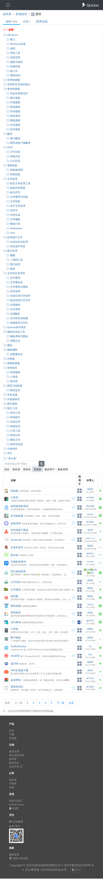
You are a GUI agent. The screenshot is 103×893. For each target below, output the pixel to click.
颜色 (7, 345)
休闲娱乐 (10, 367)
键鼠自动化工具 (14, 331)
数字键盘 (16, 637)
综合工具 (13, 412)
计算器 (14, 497)
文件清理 (13, 309)
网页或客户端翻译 (18, 142)
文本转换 (13, 201)
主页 (11, 730)
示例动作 (10, 448)
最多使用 (63, 469)
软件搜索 (13, 129)
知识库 (13, 758)
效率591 (90, 553)
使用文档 (14, 751)
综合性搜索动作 (17, 93)
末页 (71, 702)
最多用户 (49, 469)
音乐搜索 (13, 124)
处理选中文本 (12, 237)
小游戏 (12, 376)
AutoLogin (16, 539)
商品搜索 (13, 106)
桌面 (10, 48)
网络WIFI (13, 75)
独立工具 (10, 408)
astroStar (90, 497)
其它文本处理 (15, 205)
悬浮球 (14, 663)
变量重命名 (14, 354)
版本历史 (14, 762)
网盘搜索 (13, 120)
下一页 (60, 702)
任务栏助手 (17, 547)
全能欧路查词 (18, 561)
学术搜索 (13, 111)
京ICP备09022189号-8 (78, 865)
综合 (6, 469)
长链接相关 (11, 399)
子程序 (13, 783)
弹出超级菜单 (18, 571)
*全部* (8, 29)
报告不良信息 (18, 858)
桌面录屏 (16, 523)
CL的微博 (16, 821)
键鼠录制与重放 (17, 336)
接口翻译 (13, 138)
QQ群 (13, 808)
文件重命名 (14, 282)
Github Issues (16, 804)
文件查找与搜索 (17, 286)
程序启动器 (14, 444)
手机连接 (10, 394)
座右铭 (14, 554)
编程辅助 (10, 349)
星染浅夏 (90, 506)
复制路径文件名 (17, 322)
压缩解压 (13, 313)
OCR (7, 147)
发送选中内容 (15, 246)
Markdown (14, 228)
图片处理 (10, 250)
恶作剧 (12, 381)
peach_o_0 (90, 538)
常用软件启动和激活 (16, 84)
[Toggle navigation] (8, 5)
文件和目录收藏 (17, 318)
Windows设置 (16, 43)
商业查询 (13, 115)
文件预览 (16, 589)
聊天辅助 (10, 403)
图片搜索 (13, 97)
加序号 (12, 210)
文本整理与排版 (17, 196)
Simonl (90, 514)
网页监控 (13, 390)
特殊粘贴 (13, 174)
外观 (11, 787)
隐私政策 (14, 854)
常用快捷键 (11, 79)
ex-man (90, 561)
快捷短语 (13, 426)
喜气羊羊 (90, 678)
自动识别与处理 (17, 241)
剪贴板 (14, 490)
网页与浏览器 (12, 385)
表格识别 (13, 156)
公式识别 (13, 160)
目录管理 (13, 291)
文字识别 (13, 151)
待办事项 (16, 622)
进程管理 (13, 57)
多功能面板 (17, 515)
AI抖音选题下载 (19, 670)
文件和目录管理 (14, 273)
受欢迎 (16, 469)
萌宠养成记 (17, 686)
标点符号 (13, 192)
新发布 (27, 469)
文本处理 (10, 178)
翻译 (7, 133)
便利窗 (14, 596)
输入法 (12, 70)
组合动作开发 (16, 755)
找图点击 (13, 340)
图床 (10, 268)
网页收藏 (16, 605)
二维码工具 (14, 259)
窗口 (10, 39)
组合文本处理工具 (18, 183)
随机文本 (13, 439)
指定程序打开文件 (18, 300)
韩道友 (90, 612)
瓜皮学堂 (15, 766)
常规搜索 (13, 102)
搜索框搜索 (11, 363)
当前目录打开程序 (18, 295)
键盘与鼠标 (14, 61)
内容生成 (13, 214)
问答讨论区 (15, 800)
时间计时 (13, 435)
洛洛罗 (90, 530)
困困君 (90, 489)
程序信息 (42, 21)
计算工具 (13, 430)
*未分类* (10, 458)
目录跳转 (13, 304)
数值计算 (13, 223)
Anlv (90, 654)
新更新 (37, 469)
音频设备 (13, 66)
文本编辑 (13, 219)
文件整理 (13, 277)
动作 (12, 21)
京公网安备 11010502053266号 (46, 869)
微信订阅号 (14, 826)
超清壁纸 (16, 679)
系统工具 (13, 52)
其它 (7, 453)
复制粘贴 (10, 165)
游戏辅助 (13, 372)
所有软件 (21, 14)
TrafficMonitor (19, 646)
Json (10, 232)
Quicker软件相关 (14, 327)
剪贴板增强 (14, 169)
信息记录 (13, 421)
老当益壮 (90, 522)
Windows (10, 34)
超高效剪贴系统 (19, 505)
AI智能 (9, 358)
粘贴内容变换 (15, 187)
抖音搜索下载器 (19, 529)
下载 (11, 734)
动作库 (7, 14)
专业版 (13, 738)
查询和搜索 (11, 88)
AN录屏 (15, 655)
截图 (10, 255)
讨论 (27, 21)
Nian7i (90, 604)
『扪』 (90, 646)
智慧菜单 (16, 612)
